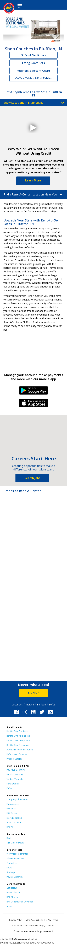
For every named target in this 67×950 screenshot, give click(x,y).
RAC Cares (12, 813)
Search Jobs (32, 478)
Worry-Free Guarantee (17, 853)
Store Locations (14, 817)
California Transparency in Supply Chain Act (33, 925)
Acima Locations (15, 822)
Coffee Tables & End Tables (33, 78)
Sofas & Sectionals (33, 55)
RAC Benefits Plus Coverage (20, 901)
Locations (17, 704)
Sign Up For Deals (15, 842)
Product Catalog (14, 758)
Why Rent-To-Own (15, 858)
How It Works (13, 783)
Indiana (30, 704)
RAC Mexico (12, 897)
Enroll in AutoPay (15, 774)
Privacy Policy (15, 920)
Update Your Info (15, 779)
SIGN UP (33, 693)
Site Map (11, 872)
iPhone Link (34, 404)
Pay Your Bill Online (16, 769)
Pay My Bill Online (15, 876)
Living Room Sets (33, 63)
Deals (9, 838)
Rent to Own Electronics (18, 745)
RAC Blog (11, 827)
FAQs (9, 788)
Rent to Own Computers (18, 740)
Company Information (17, 799)
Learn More (33, 180)
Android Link (33, 392)
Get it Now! (12, 887)
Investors (11, 808)
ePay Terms (52, 920)
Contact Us (12, 863)
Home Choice (13, 892)
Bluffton (41, 704)
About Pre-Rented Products (20, 749)
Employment (13, 804)
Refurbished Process (17, 754)
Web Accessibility (34, 920)
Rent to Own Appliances (18, 735)
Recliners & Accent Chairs (33, 71)
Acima (10, 906)
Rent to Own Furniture (17, 731)
